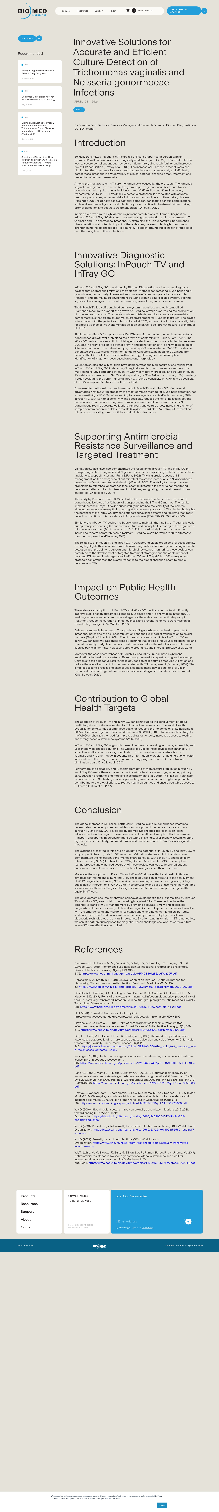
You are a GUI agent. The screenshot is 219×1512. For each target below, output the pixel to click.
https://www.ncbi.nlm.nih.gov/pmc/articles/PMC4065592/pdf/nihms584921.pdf (132, 1029)
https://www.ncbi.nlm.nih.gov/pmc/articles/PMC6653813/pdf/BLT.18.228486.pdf (133, 1103)
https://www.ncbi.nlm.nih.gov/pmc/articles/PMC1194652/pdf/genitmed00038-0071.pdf (136, 986)
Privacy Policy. (147, 1228)
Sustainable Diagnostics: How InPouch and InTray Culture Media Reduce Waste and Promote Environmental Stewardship (39, 161)
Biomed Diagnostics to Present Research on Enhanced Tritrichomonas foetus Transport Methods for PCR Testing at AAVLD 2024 (38, 128)
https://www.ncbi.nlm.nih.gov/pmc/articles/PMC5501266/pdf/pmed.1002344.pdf (142, 1163)
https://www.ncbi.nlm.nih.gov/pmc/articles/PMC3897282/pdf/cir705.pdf (129, 973)
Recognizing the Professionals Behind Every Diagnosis (37, 72)
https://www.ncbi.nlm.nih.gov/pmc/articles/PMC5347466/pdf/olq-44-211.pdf (130, 1007)
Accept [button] (162, 1505)
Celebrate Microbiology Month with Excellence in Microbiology (38, 98)
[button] (65, 11)
